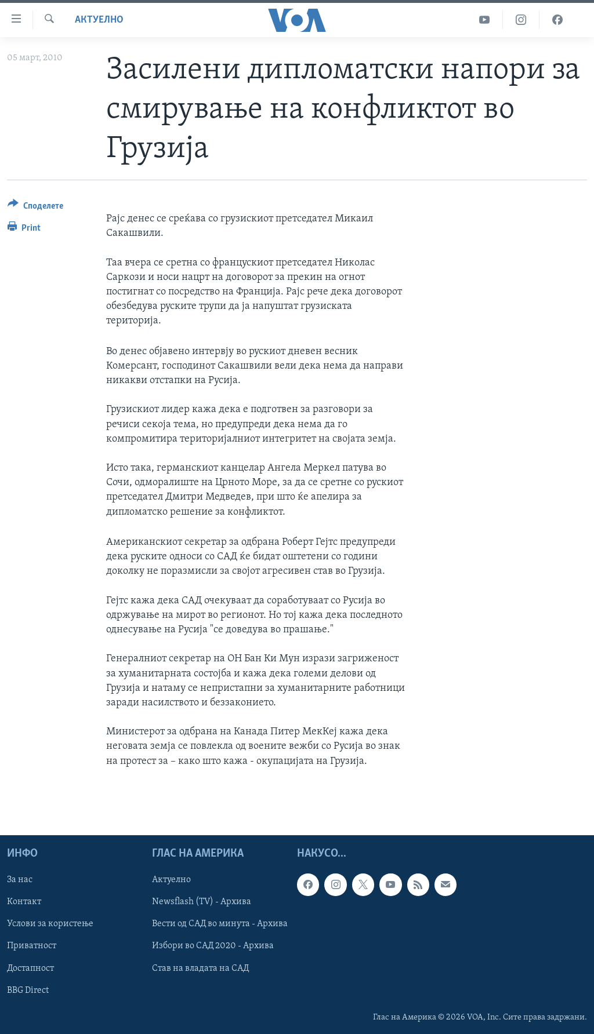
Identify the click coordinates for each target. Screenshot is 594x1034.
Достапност (30, 968)
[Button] (35, 208)
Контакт (24, 901)
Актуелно (99, 20)
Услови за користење (50, 924)
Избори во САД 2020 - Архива (213, 946)
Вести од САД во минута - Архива (220, 924)
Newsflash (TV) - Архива (201, 901)
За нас (19, 879)
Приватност (31, 946)
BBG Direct (28, 990)
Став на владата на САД (200, 968)
